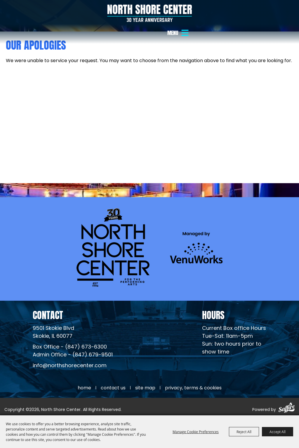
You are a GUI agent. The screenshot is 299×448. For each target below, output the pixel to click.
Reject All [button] (244, 431)
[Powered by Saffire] (287, 408)
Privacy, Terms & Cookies (193, 388)
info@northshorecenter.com (70, 366)
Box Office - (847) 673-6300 (70, 347)
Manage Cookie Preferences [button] (196, 431)
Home (84, 388)
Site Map (145, 388)
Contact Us (113, 388)
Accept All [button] (278, 431)
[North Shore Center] (149, 13)
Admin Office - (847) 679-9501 (73, 355)
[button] (178, 33)
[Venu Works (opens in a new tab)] (196, 247)
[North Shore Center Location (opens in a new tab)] (53, 332)
